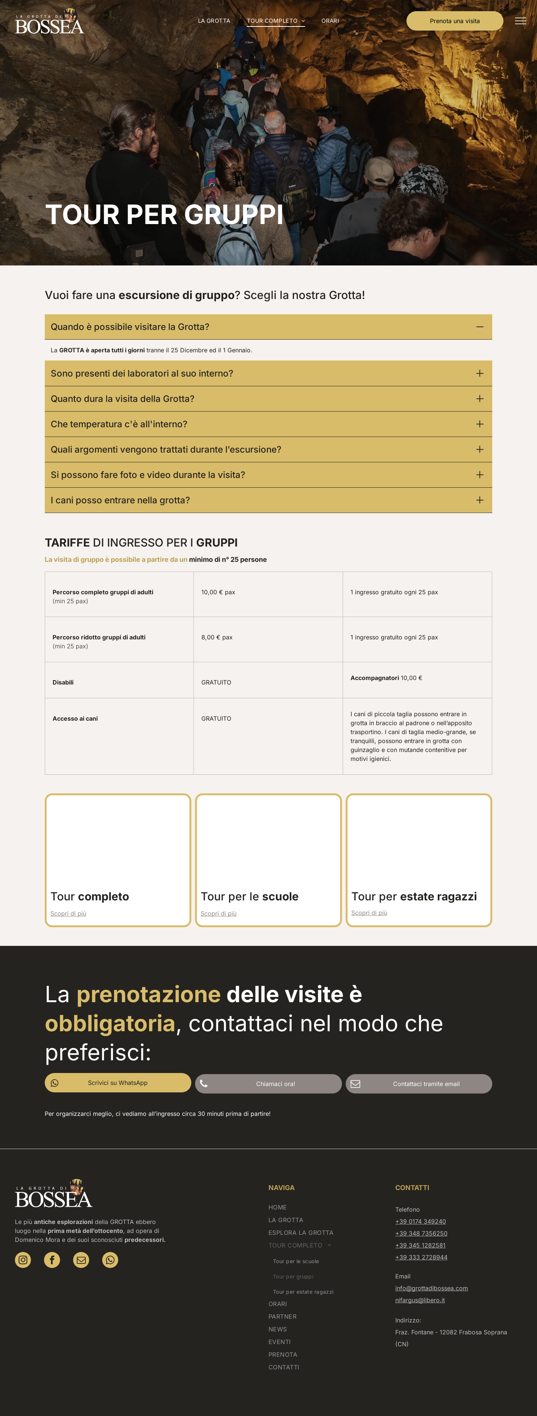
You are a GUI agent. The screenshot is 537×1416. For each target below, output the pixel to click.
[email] (81, 1241)
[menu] (520, 21)
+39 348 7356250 (421, 1214)
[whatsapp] (110, 1241)
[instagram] (23, 1241)
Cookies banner (320, 1399)
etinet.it (414, 1399)
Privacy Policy (278, 1399)
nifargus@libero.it (420, 1280)
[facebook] (52, 1241)
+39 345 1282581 (420, 1226)
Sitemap (354, 1399)
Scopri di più (68, 894)
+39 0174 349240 (420, 1202)
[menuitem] (214, 21)
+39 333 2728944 (421, 1238)
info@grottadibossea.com (431, 1268)
